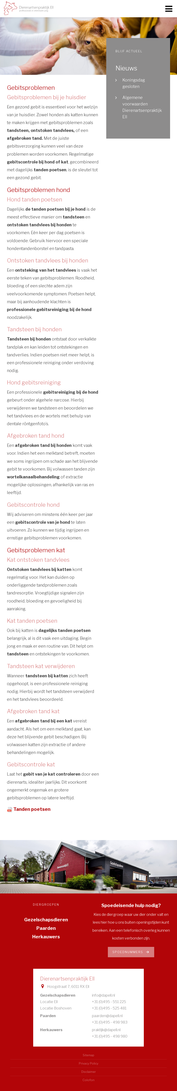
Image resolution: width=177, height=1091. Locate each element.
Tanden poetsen (31, 809)
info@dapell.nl (103, 995)
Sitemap (88, 1055)
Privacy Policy (88, 1063)
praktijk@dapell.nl (106, 1030)
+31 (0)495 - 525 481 (109, 1008)
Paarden (46, 928)
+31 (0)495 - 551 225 (109, 1002)
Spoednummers (131, 952)
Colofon (88, 1080)
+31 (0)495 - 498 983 (109, 1022)
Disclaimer (88, 1072)
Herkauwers (46, 937)
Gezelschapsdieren (46, 919)
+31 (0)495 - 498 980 (109, 1036)
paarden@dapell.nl (107, 1016)
